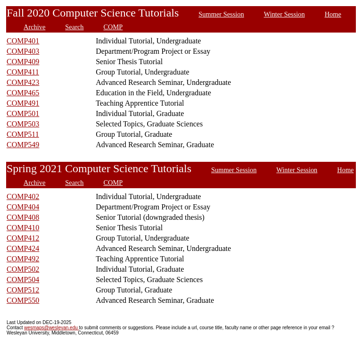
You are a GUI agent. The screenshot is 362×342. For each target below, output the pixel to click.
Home (333, 14)
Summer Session (221, 14)
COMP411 (23, 72)
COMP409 (23, 62)
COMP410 (23, 228)
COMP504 (23, 279)
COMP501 (23, 113)
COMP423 (23, 82)
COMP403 (23, 51)
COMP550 (23, 300)
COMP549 (23, 145)
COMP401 (23, 41)
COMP (113, 27)
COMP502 (23, 269)
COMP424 (23, 248)
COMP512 (23, 290)
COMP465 (23, 93)
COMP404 (23, 207)
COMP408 (23, 217)
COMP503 (23, 124)
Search (74, 27)
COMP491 (23, 103)
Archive (34, 27)
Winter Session (284, 14)
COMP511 (23, 134)
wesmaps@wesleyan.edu (51, 327)
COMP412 (23, 238)
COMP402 (23, 196)
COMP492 (23, 259)
